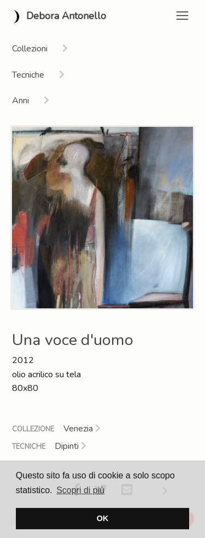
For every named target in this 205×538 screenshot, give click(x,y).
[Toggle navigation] (182, 15)
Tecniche (28, 447)
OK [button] (103, 518)
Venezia (82, 429)
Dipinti (70, 446)
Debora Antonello (57, 16)
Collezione (33, 429)
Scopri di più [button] (80, 490)
